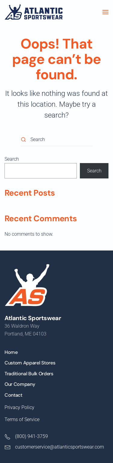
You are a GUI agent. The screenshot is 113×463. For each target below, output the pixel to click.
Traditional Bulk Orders (29, 373)
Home (11, 352)
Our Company (20, 384)
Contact (13, 395)
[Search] (56, 139)
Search (12, 159)
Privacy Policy (19, 407)
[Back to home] (34, 12)
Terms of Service (22, 419)
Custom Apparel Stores (30, 363)
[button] (105, 12)
